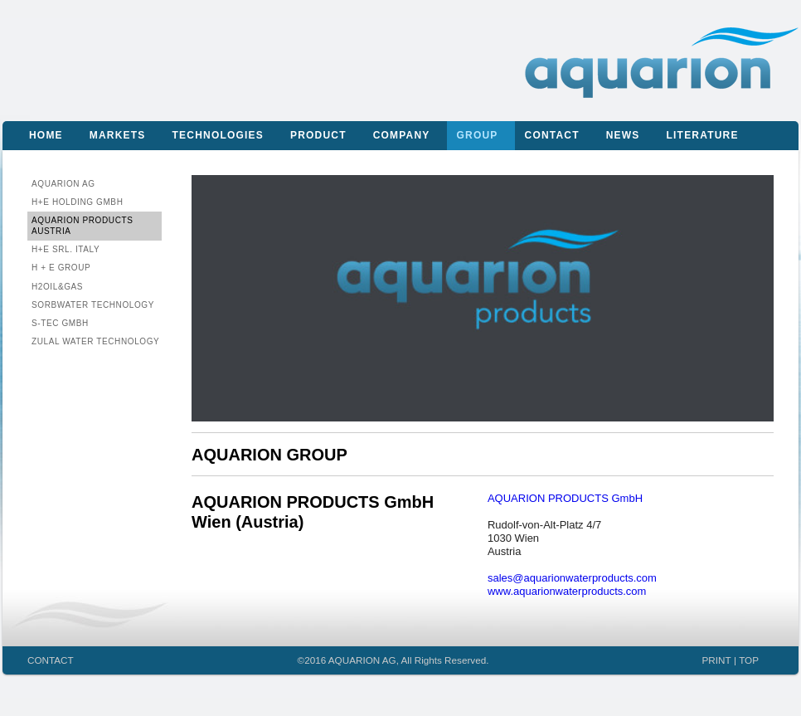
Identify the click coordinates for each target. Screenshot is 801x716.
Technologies (218, 135)
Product (318, 135)
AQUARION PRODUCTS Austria (82, 225)
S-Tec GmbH (60, 323)
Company (401, 135)
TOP (749, 660)
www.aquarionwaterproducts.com (567, 591)
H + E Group (61, 267)
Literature (703, 135)
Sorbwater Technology (93, 304)
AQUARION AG (63, 183)
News (623, 135)
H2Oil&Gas (57, 286)
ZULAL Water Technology (95, 341)
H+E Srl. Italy (66, 249)
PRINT (716, 660)
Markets (118, 135)
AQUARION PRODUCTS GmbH (565, 498)
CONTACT (50, 660)
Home (46, 135)
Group (477, 135)
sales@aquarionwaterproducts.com (572, 578)
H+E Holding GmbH (77, 202)
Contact (552, 135)
